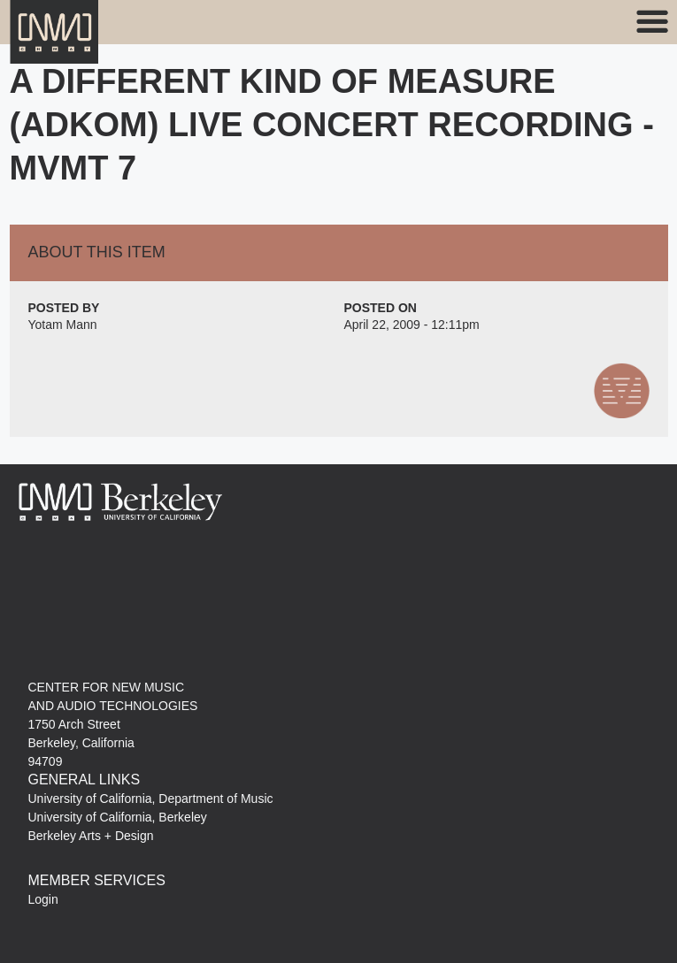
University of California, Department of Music (150, 798)
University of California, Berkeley (117, 817)
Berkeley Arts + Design (91, 836)
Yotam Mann (62, 324)
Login (43, 899)
